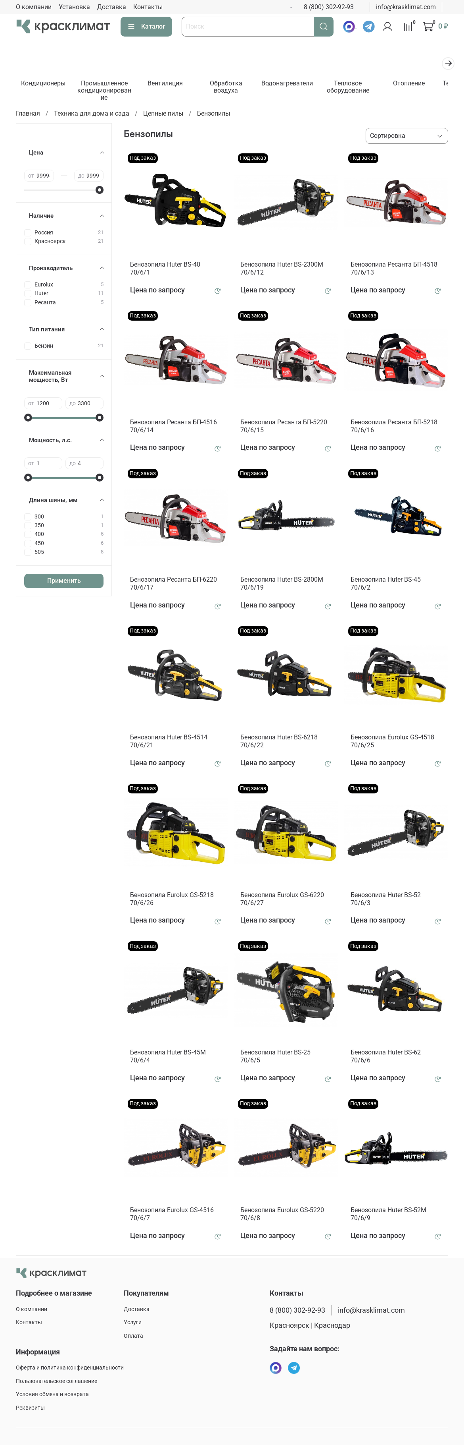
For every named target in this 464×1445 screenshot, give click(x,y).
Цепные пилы (163, 114)
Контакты (148, 7)
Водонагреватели (294, 84)
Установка (74, 7)
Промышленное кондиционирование (107, 91)
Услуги (133, 1322)
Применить (64, 582)
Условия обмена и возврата (52, 1394)
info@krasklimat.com (406, 7)
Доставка (111, 7)
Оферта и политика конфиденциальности (70, 1367)
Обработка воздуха (232, 87)
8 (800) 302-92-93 (329, 7)
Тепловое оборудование (357, 87)
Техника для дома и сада (91, 114)
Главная (28, 114)
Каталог (146, 27)
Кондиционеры (44, 84)
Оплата (133, 1336)
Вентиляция (169, 84)
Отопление (419, 84)
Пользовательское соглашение (56, 1381)
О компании (34, 7)
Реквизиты (30, 1407)
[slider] (99, 191)
